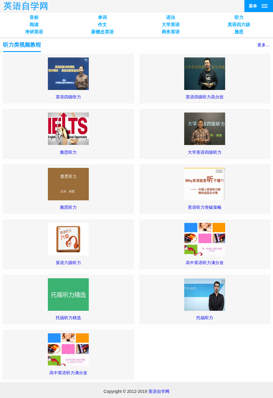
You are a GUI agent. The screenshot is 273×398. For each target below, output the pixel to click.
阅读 (34, 24)
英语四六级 (239, 24)
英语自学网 (158, 391)
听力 (239, 17)
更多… (263, 44)
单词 (102, 17)
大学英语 (171, 24)
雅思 (239, 31)
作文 (102, 24)
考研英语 (34, 31)
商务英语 (171, 31)
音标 (34, 17)
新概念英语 (102, 31)
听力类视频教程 (22, 45)
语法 (170, 17)
